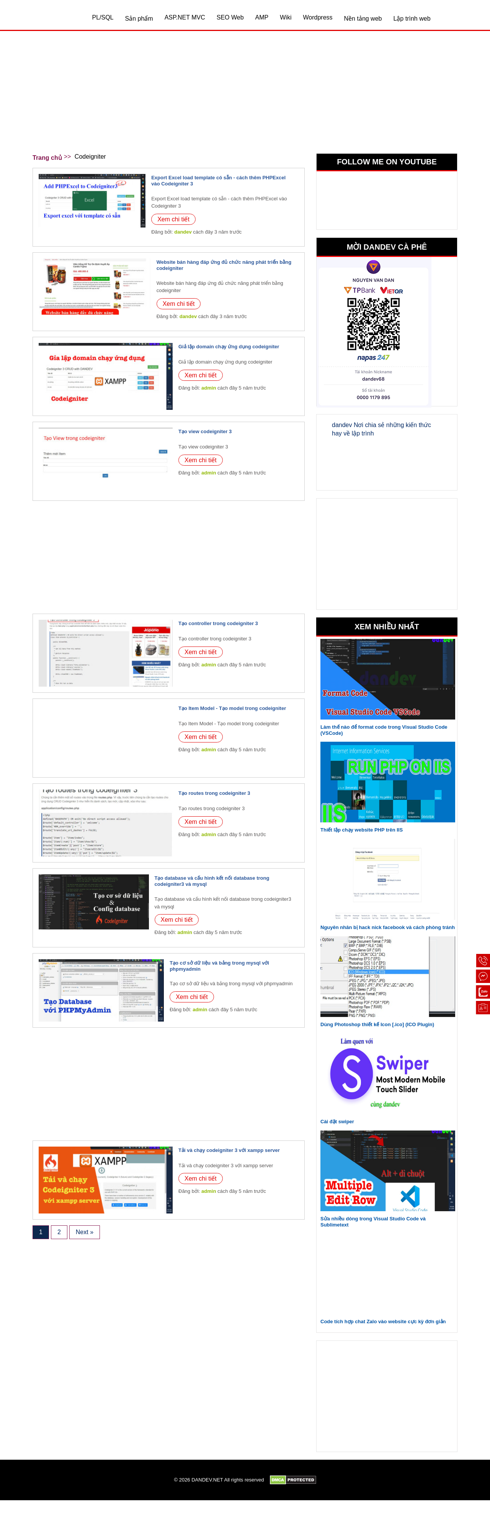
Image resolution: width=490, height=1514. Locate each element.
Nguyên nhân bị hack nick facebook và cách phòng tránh (387, 927)
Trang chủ (47, 157)
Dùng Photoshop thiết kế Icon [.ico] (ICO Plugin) (377, 1024)
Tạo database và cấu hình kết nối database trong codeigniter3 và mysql (212, 881)
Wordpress (317, 17)
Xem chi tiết (173, 219)
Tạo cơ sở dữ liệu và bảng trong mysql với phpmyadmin (219, 966)
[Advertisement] (245, 95)
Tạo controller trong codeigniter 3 (218, 623)
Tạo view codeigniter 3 (205, 431)
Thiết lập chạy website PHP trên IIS (361, 830)
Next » (84, 1232)
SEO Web (230, 17)
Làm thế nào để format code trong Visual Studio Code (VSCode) (384, 730)
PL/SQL (102, 17)
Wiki (285, 17)
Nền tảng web (363, 18)
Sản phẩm (139, 18)
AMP (262, 17)
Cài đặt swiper (337, 1121)
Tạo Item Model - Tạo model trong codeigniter (232, 708)
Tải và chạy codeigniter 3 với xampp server (229, 1150)
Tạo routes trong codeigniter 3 (214, 793)
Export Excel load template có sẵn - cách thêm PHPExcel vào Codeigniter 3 (218, 181)
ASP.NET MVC (185, 17)
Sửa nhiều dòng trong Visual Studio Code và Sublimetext (373, 1222)
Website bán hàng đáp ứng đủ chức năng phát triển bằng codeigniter (224, 265)
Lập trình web (411, 18)
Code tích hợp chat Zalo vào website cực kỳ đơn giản (383, 1321)
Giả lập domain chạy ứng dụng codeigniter (228, 346)
